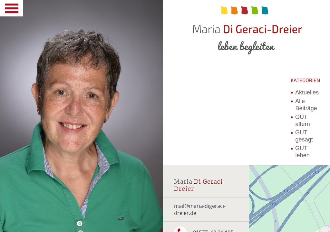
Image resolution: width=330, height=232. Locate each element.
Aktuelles (307, 92)
